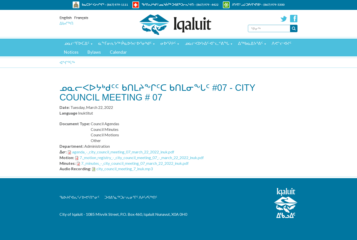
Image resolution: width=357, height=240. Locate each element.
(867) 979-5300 (273, 4)
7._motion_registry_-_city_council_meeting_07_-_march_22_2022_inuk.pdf (142, 157)
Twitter (284, 18)
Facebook (294, 18)
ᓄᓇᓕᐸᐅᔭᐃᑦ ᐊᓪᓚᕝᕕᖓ (207, 43)
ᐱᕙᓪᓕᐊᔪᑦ (281, 43)
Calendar (118, 52)
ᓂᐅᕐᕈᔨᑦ (168, 43)
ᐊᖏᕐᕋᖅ (67, 62)
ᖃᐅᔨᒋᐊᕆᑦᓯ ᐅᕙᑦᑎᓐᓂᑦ (79, 197)
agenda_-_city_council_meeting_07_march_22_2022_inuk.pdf (123, 151)
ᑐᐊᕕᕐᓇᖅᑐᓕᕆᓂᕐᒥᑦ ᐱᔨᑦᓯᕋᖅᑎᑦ (130, 197)
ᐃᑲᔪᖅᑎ (66, 23)
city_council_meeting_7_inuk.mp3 (124, 168)
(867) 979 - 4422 (207, 4)
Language (68, 113)
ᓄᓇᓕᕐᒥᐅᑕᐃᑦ (76, 43)
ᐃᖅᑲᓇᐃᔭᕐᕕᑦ (250, 43)
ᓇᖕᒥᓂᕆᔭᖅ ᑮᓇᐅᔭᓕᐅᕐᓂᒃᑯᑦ (124, 43)
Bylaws (94, 52)
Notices (71, 52)
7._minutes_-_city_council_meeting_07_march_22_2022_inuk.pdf (135, 163)
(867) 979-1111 (117, 4)
